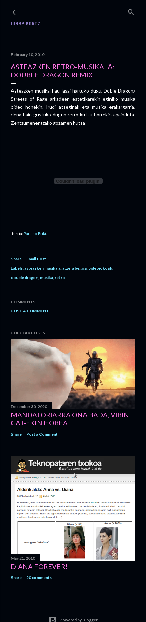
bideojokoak (100, 268)
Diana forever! (39, 566)
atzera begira (74, 268)
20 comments (39, 577)
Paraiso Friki (35, 233)
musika (46, 277)
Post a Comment (30, 310)
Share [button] (16, 258)
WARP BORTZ (25, 24)
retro (60, 277)
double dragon (24, 277)
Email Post (36, 258)
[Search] (131, 10)
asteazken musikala (42, 268)
